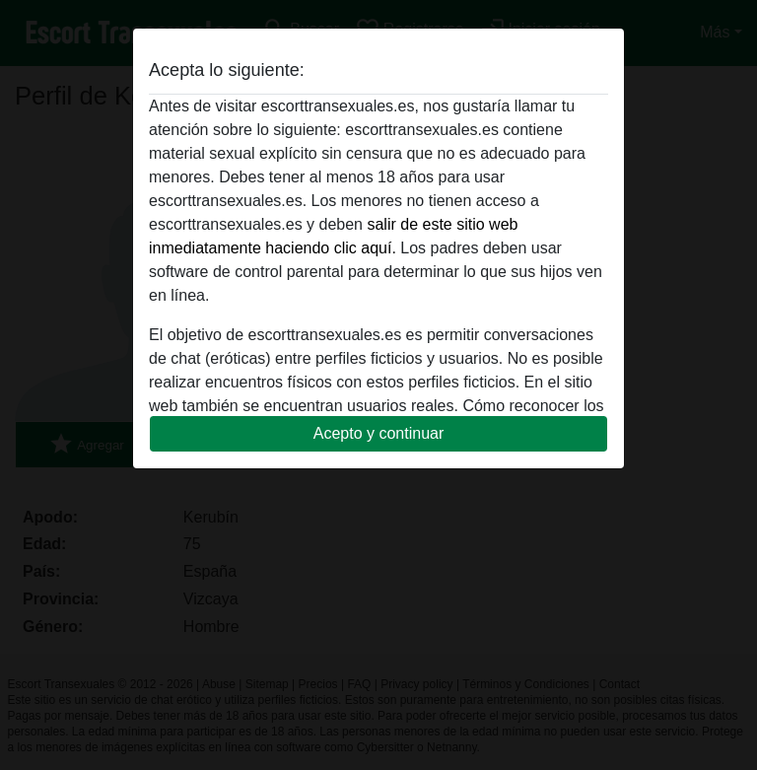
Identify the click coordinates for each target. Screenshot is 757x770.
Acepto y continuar (379, 433)
